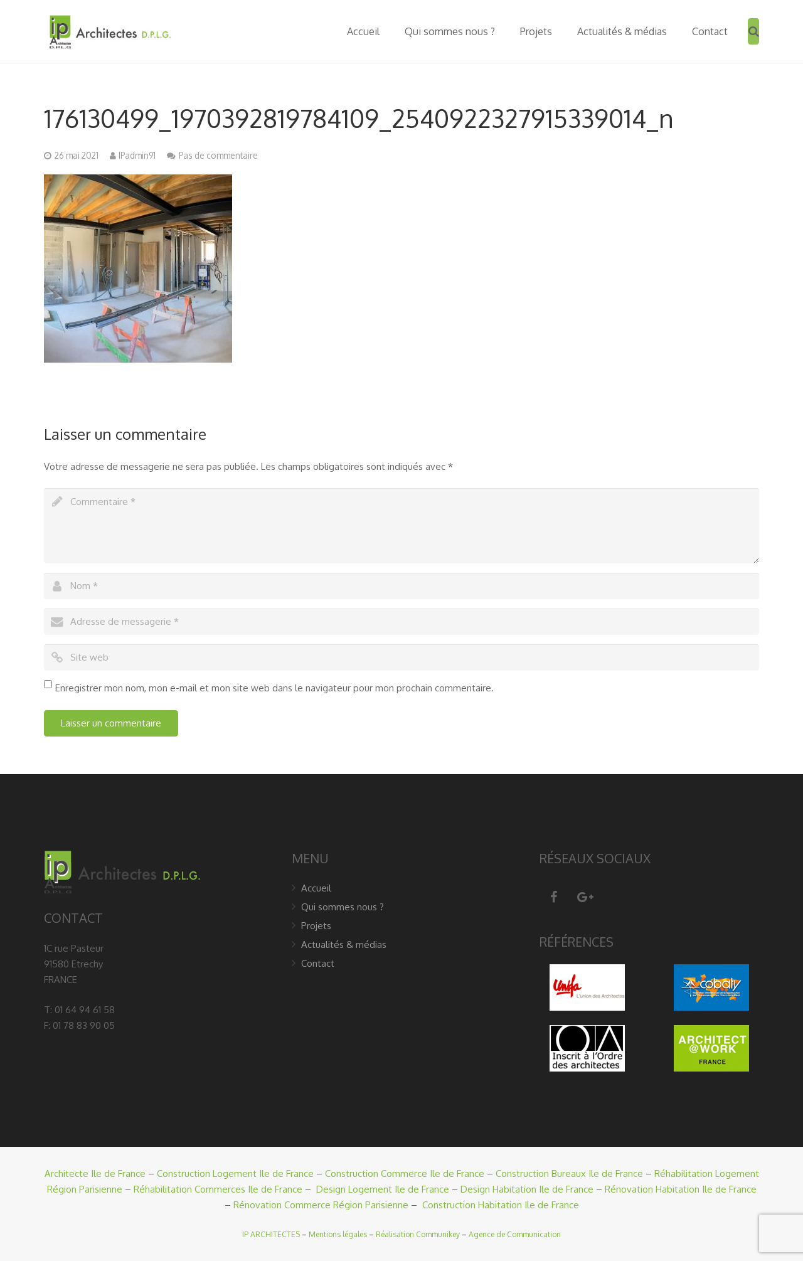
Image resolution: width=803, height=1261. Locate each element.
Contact (317, 963)
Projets (316, 926)
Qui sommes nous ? (342, 907)
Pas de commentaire (218, 155)
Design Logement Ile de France (382, 1189)
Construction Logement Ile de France (235, 1173)
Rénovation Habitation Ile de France (681, 1189)
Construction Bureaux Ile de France (569, 1173)
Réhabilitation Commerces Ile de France (218, 1189)
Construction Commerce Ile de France (404, 1173)
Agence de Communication (515, 1234)
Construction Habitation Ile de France (500, 1205)
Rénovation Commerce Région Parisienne (320, 1205)
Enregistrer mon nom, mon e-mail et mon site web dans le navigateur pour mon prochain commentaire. (274, 688)
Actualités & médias (343, 944)
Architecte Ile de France (95, 1173)
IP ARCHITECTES (271, 1234)
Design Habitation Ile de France (526, 1189)
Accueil (316, 888)
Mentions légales (338, 1234)
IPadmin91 (137, 155)
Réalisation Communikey (418, 1234)
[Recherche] (754, 31)
